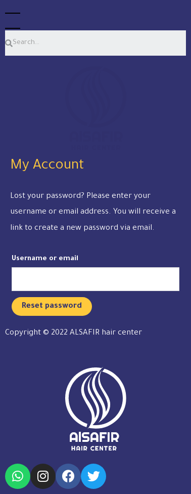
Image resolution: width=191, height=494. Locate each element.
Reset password (52, 306)
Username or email (45, 259)
